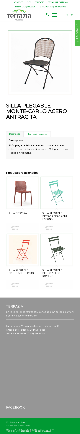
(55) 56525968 (29, 7)
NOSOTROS (18, 2)
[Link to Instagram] (71, 15)
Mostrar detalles (15, 228)
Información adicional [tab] (37, 134)
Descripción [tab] (14, 134)
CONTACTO (39, 2)
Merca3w (26, 426)
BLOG (29, 2)
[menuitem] (18, 2)
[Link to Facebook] (67, 15)
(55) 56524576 (38, 333)
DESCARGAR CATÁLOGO (58, 2)
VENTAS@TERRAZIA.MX (56, 7)
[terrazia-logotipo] (33, 15)
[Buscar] (46, 15)
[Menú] (53, 15)
